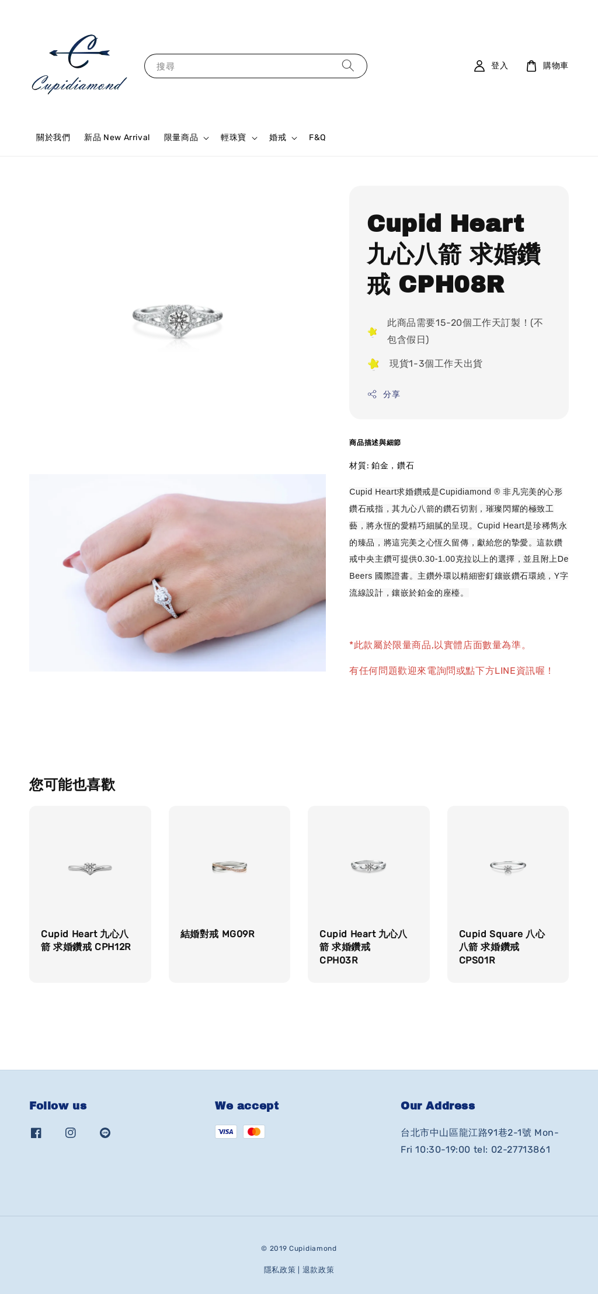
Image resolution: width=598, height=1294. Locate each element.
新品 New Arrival (117, 137)
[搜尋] (348, 65)
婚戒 (277, 137)
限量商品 (181, 137)
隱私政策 (280, 1269)
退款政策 (319, 1269)
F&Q (317, 137)
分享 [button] (383, 394)
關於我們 (53, 137)
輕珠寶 (233, 137)
